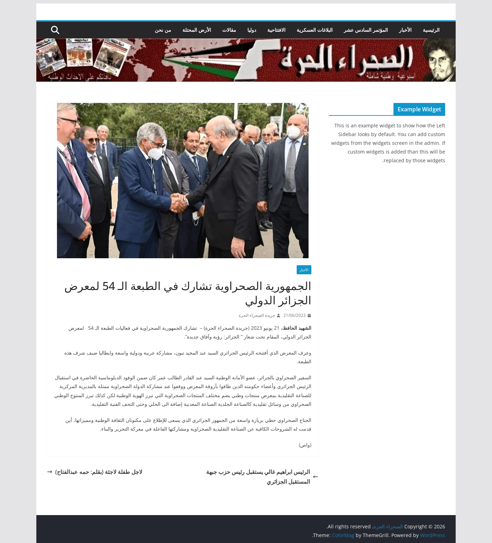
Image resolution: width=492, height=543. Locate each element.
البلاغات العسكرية (315, 30)
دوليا (251, 30)
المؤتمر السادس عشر (366, 30)
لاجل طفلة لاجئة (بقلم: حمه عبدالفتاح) (94, 472)
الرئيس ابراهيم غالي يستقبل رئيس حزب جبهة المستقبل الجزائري (262, 477)
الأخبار (405, 30)
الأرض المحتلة (196, 30)
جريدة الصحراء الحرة (257, 315)
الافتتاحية (276, 30)
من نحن (163, 30)
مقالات (229, 30)
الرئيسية (431, 30)
